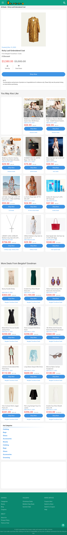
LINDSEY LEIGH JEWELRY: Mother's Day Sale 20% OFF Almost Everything (10, 237)
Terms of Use (5, 522)
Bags (4, 432)
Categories (4, 501)
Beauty (5, 441)
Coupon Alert (48, 501)
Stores (3, 503)
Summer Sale (27, 506)
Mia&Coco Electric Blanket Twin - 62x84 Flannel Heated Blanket (55, 121)
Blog (2, 506)
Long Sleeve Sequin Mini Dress (33, 366)
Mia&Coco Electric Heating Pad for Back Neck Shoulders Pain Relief (11, 160)
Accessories (7, 438)
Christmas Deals (28, 501)
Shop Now (33, 74)
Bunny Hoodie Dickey (8, 288)
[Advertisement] (11, 115)
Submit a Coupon (49, 506)
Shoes (5, 435)
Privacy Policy (5, 519)
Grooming (6, 457)
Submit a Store (48, 503)
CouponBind (34, 531)
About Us (4, 517)
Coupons (3, 509)
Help (45, 509)
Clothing (6, 429)
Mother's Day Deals (28, 503)
